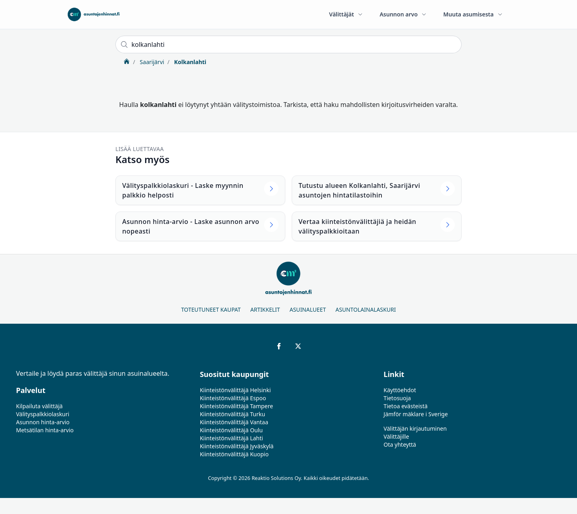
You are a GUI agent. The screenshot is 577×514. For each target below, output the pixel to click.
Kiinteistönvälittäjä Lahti (231, 438)
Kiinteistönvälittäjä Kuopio (234, 454)
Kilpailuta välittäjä (39, 406)
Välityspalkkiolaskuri (42, 414)
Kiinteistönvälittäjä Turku (232, 414)
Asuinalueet (308, 309)
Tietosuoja (397, 398)
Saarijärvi (151, 62)
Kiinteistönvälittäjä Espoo (233, 398)
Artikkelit (265, 309)
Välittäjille (396, 436)
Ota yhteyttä (399, 444)
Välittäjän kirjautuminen (415, 428)
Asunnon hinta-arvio (43, 422)
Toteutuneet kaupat (211, 309)
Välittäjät (346, 14)
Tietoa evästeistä (405, 406)
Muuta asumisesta (473, 14)
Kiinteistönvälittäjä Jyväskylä (237, 446)
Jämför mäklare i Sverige (415, 414)
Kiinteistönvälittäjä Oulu (231, 430)
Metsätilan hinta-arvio (45, 430)
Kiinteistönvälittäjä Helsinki (235, 390)
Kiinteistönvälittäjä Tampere (236, 406)
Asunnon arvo (403, 14)
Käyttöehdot (399, 390)
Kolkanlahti (189, 62)
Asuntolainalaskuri (365, 309)
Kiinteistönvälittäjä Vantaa (234, 422)
